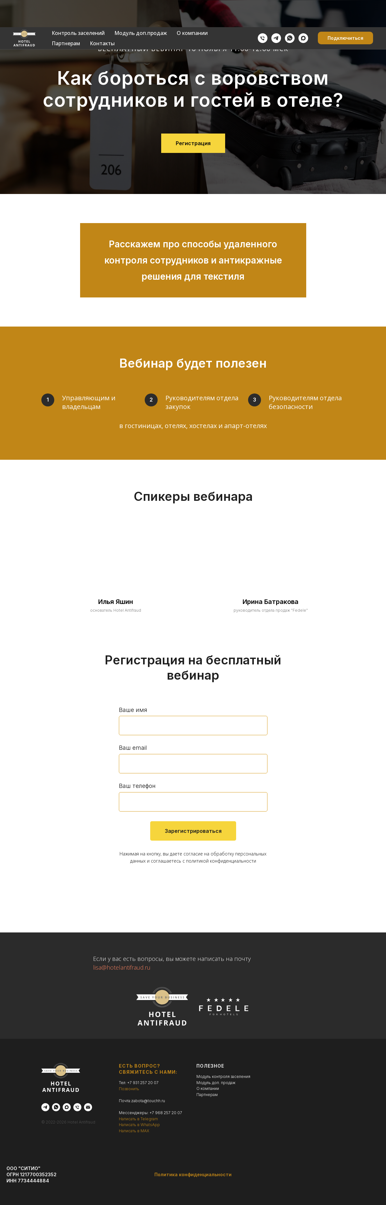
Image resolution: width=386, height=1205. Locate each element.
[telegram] (276, 11)
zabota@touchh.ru (148, 1100)
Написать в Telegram (138, 1118)
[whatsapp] (290, 11)
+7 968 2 (158, 1112)
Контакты (102, 16)
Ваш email (133, 747)
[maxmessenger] (303, 11)
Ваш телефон (137, 785)
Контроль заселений (78, 5)
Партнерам (66, 16)
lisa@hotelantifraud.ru (122, 967)
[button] (345, 11)
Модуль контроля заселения (223, 1076)
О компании (192, 5)
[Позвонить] (262, 11)
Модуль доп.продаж (140, 5)
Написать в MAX (134, 1130)
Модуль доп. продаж (215, 1082)
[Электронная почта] (88, 1107)
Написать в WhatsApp (139, 1124)
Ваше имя (133, 709)
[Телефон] (77, 1107)
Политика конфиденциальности (193, 1174)
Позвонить (129, 1088)
